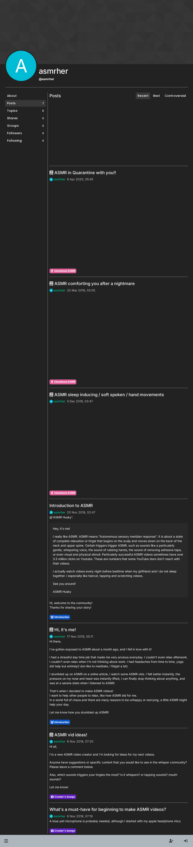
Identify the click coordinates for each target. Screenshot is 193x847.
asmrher (59, 179)
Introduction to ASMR (71, 505)
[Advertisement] (118, 132)
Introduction (60, 617)
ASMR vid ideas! (68, 734)
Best (156, 96)
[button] (6, 841)
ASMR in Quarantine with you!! (82, 172)
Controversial (175, 96)
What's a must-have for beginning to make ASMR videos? (107, 809)
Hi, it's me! (62, 629)
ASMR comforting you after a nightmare (92, 283)
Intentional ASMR (63, 270)
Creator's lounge (63, 796)
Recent (143, 96)
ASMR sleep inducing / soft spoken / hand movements (106, 394)
